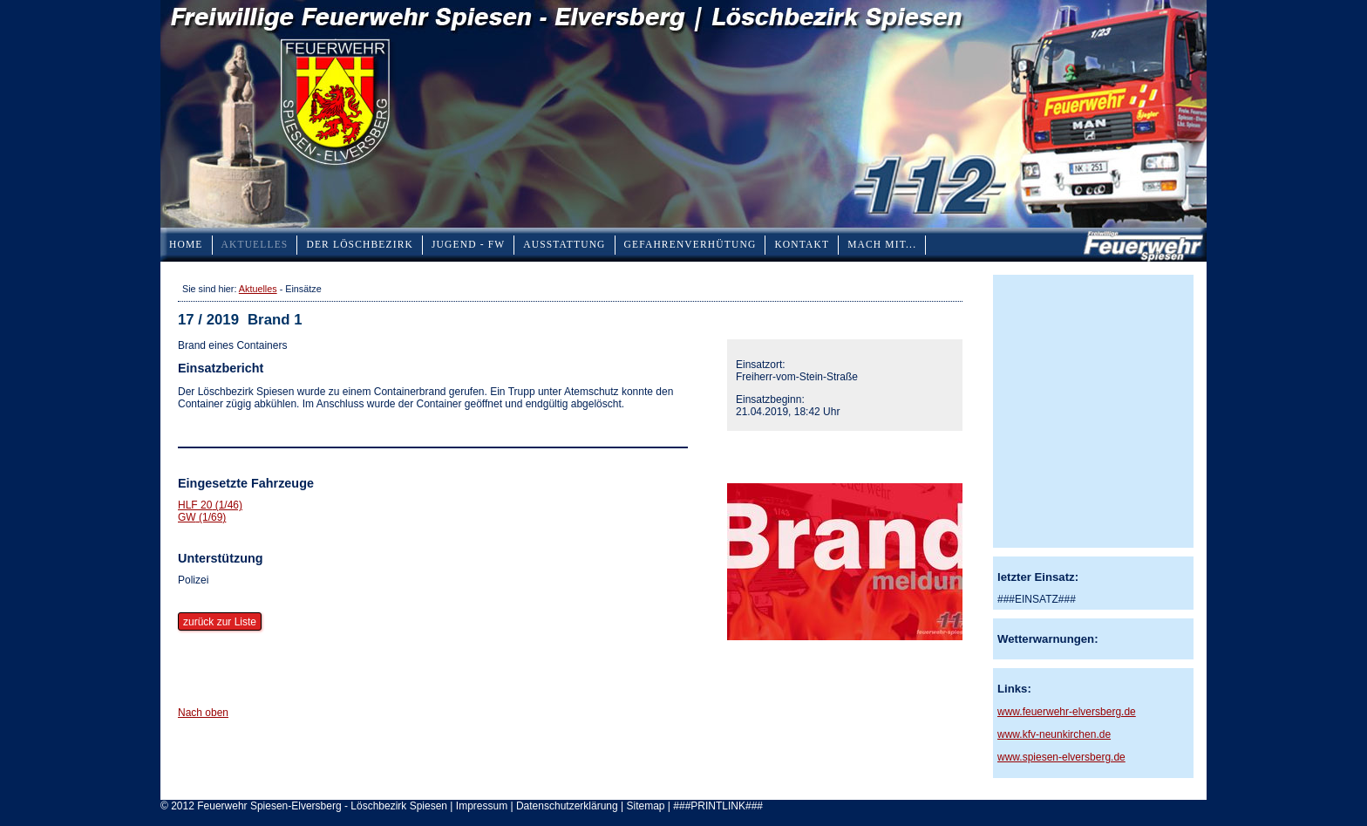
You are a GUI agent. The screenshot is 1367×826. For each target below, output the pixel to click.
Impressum (481, 806)
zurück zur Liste (219, 622)
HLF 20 (210, 505)
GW (202, 517)
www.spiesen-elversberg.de (1061, 757)
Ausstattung (564, 244)
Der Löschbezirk (359, 244)
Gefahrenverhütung (690, 244)
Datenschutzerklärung (567, 806)
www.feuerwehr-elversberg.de (1066, 712)
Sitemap (645, 806)
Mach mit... (881, 244)
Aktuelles (255, 244)
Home (186, 244)
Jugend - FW (468, 244)
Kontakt (801, 244)
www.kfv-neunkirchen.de (1054, 734)
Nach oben (203, 713)
